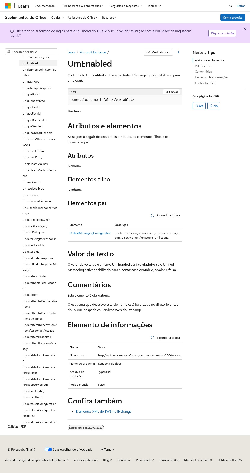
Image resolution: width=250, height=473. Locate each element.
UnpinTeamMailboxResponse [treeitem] (39, 173)
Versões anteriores (86, 460)
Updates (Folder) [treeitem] (33, 391)
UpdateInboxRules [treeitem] (34, 276)
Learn (71, 52)
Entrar (241, 6)
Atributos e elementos (209, 60)
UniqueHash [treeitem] (30, 107)
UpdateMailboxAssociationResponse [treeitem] (39, 370)
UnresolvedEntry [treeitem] (33, 188)
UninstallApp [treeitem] (30, 81)
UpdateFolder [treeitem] (31, 251)
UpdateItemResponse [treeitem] (36, 337)
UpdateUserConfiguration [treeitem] (39, 404)
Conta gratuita (232, 17)
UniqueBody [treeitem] (30, 94)
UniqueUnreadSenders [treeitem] (37, 133)
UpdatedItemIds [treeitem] (33, 245)
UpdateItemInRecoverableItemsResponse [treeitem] (39, 316)
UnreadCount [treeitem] (31, 182)
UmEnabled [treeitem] (30, 63)
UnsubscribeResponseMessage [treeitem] (39, 210)
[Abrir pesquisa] (230, 6)
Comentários (203, 71)
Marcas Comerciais (196, 460)
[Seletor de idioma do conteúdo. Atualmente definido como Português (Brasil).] (21, 449)
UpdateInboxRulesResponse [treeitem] (39, 285)
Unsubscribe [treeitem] (30, 195)
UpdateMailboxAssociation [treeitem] (39, 358)
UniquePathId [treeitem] (31, 113)
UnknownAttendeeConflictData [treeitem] (39, 142)
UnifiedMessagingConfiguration (90, 233)
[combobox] (31, 51)
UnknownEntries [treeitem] (33, 151)
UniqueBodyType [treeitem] (33, 101)
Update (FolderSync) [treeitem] (36, 219)
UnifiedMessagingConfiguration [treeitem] (39, 72)
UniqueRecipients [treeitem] (33, 120)
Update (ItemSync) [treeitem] (34, 226)
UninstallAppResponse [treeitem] (37, 88)
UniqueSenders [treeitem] (32, 126)
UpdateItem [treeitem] (30, 294)
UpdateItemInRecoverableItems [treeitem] (39, 304)
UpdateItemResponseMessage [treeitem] (39, 346)
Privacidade (143, 460)
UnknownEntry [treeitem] (32, 157)
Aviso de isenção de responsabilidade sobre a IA (37, 460)
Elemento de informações (211, 77)
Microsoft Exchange (93, 52)
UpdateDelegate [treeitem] (33, 232)
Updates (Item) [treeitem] (32, 397)
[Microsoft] (8, 6)
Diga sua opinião (222, 33)
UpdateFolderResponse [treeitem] (37, 258)
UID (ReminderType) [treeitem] (35, 57)
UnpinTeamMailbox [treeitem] (35, 164)
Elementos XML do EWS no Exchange (103, 411)
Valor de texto (204, 66)
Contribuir (124, 460)
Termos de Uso (169, 460)
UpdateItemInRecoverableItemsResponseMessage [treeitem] (39, 327)
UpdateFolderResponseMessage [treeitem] (39, 267)
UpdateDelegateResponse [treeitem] (39, 239)
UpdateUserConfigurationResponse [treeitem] (39, 413)
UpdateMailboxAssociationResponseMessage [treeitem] (39, 382)
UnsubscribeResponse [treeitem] (36, 201)
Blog (106, 460)
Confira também (205, 83)
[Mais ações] (178, 52)
